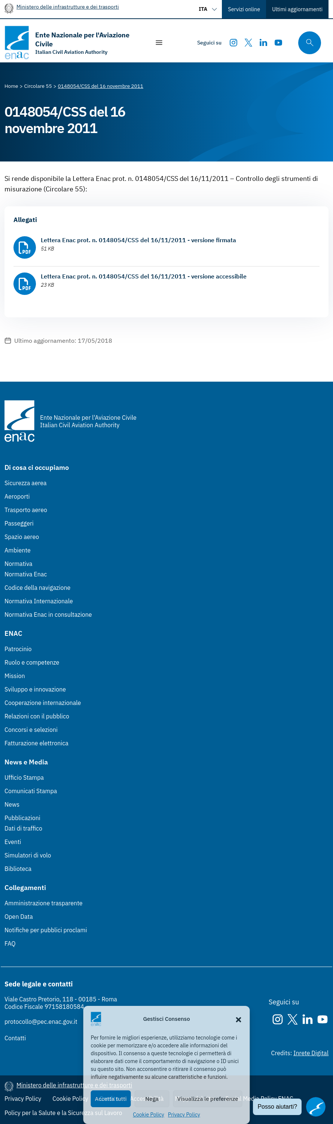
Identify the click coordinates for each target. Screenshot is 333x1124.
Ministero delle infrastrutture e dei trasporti (67, 6)
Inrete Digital (311, 1053)
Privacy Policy (184, 1114)
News (11, 804)
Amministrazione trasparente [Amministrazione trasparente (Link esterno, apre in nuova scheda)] (43, 903)
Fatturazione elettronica (36, 743)
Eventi (12, 842)
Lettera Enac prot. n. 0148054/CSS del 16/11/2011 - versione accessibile (144, 276)
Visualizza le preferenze (207, 1098)
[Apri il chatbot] (316, 1107)
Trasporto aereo (25, 510)
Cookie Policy (148, 1114)
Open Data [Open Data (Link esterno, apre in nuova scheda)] (18, 916)
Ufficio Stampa (24, 777)
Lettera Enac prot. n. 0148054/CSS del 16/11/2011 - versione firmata (138, 240)
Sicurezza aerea (25, 483)
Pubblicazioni (22, 818)
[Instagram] (233, 43)
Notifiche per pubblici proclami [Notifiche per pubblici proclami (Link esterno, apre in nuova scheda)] (45, 930)
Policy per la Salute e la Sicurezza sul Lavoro (63, 1113)
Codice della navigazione (37, 587)
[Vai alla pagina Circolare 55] (38, 86)
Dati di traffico (23, 828)
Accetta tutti (111, 1098)
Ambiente (17, 550)
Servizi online (244, 9)
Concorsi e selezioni (31, 729)
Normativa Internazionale (38, 601)
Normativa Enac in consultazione (48, 614)
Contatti (15, 1038)
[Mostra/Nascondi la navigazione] (159, 42)
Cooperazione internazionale (42, 702)
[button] (238, 1019)
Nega (151, 1098)
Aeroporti (17, 496)
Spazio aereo (21, 537)
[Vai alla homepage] (73, 42)
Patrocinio (18, 649)
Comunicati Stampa (30, 791)
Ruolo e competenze (31, 662)
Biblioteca (17, 868)
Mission (14, 676)
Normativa (18, 563)
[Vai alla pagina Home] (11, 86)
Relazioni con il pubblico (36, 716)
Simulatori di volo (27, 855)
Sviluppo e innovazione (35, 689)
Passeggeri (19, 523)
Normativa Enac (25, 574)
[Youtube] (278, 43)
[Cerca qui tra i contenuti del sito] (307, 42)
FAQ (10, 943)
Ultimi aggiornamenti (297, 9)
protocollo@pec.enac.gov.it (40, 1021)
